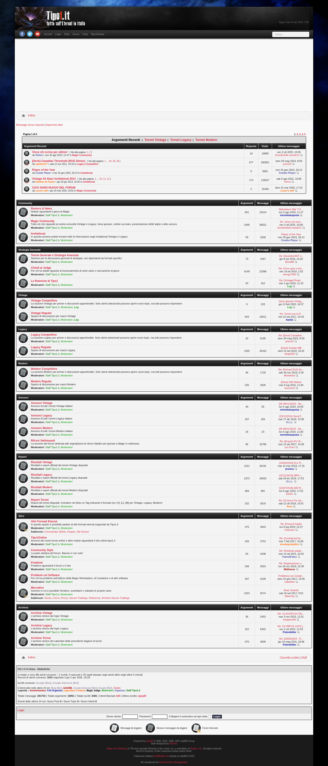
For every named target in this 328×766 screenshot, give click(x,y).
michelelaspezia (289, 215)
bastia (289, 319)
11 (104, 179)
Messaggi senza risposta (30, 124)
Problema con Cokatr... (291, 575)
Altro (21, 516)
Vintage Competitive (44, 300)
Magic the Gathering (117, 748)
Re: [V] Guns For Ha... (291, 500)
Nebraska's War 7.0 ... (291, 209)
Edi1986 (68, 688)
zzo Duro (289, 447)
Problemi (37, 562)
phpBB (149, 741)
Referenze (94, 598)
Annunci (23, 397)
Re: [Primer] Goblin (291, 524)
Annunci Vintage (41, 403)
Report (22, 456)
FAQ (66, 34)
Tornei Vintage (155, 140)
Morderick (289, 375)
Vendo (47, 598)
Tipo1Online (97, 34)
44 (110, 161)
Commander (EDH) (55, 531)
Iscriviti (48, 34)
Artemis (173, 743)
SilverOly (289, 596)
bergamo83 (289, 619)
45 (114, 161)
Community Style (42, 550)
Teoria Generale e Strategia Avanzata (55, 255)
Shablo (116, 688)
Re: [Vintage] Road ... (291, 280)
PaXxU (39, 155)
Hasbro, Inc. (196, 748)
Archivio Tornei (41, 638)
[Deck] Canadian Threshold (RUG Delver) (58, 161)
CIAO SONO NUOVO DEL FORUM (53, 187)
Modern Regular (41, 381)
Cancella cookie (289, 657)
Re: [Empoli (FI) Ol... (291, 441)
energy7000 (289, 274)
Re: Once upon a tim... (291, 268)
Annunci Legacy (41, 415)
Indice (31, 115)
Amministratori (38, 690)
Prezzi (64, 598)
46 (117, 161)
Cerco (56, 598)
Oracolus (289, 530)
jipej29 (142, 696)
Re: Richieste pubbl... (291, 550)
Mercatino (37, 587)
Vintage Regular (41, 313)
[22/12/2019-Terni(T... (291, 416)
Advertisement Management (173, 762)
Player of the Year (43, 169)
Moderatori (67, 215)
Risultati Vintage (41, 462)
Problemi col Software (45, 575)
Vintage (23, 295)
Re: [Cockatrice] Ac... (291, 538)
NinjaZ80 (289, 353)
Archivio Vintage (41, 613)
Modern (23, 363)
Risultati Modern (41, 487)
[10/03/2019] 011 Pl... (291, 463)
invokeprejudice (289, 544)
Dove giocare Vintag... (291, 301)
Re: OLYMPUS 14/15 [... (291, 626)
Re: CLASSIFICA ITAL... (291, 613)
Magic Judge (93, 690)
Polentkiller (289, 632)
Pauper (71, 531)
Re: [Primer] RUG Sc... (291, 369)
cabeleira (289, 581)
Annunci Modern (42, 428)
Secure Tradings (78, 598)
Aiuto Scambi (291, 590)
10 (100, 179)
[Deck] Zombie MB (291, 348)
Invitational (87, 173)
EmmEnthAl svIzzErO (287, 155)
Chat (85, 34)
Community (25, 203)
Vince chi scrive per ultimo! (50, 152)
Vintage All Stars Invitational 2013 (54, 178)
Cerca (75, 34)
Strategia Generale (29, 249)
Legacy (22, 329)
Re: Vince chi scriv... (291, 221)
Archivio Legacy (41, 625)
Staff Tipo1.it (52, 215)
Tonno (287, 181)
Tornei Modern (206, 140)
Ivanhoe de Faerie (45, 182)
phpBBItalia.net (161, 756)
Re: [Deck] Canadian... (291, 335)
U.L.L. (289, 422)
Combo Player (43, 173)
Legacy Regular (41, 347)
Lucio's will (42, 190)
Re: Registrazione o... (291, 563)
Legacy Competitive (87, 164)
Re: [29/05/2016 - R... (291, 638)
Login (58, 34)
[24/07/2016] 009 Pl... (291, 488)
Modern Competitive (44, 368)
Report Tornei (40, 499)
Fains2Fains (289, 556)
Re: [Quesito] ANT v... (291, 256)
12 (108, 179)
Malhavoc (289, 569)
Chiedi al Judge (41, 267)
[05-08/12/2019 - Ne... (291, 403)
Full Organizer (54, 690)
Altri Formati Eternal (44, 521)
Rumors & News (41, 208)
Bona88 (289, 261)
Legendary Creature (74, 690)
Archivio (23, 607)
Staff (304, 657)
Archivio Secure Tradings (115, 598)
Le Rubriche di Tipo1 (44, 281)
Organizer (120, 690)
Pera (289, 506)
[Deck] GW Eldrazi (291, 382)
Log (289, 286)
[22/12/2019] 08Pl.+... (291, 475)
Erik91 (289, 494)
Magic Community (82, 155)
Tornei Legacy (181, 140)
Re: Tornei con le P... (291, 313)
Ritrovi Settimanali (43, 440)
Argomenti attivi (54, 124)
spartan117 (42, 164)
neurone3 (289, 388)
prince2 (287, 164)
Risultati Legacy (41, 474)
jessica (289, 468)
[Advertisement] (164, 76)
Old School (83, 531)
